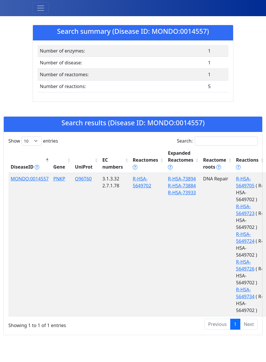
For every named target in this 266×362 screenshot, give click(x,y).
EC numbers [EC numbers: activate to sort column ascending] (112, 163)
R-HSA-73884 (182, 185)
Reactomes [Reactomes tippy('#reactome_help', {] (145, 163)
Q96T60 (83, 179)
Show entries (33, 141)
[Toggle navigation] (41, 8)
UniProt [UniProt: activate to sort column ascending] (84, 167)
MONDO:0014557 (30, 179)
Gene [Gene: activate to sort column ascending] (59, 167)
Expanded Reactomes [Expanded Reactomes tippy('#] (180, 160)
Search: (217, 141)
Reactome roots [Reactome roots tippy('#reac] (214, 163)
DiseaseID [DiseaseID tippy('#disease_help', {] (25, 167)
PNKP (59, 179)
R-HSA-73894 (182, 179)
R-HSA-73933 (182, 192)
